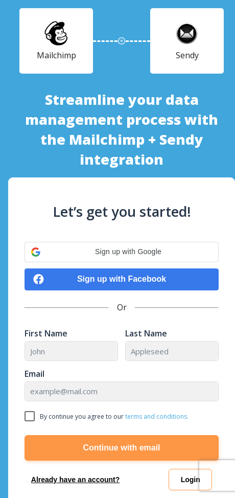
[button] (122, 252)
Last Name (146, 333)
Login (190, 480)
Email (34, 374)
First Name (46, 333)
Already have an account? (75, 480)
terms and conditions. (157, 416)
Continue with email (121, 447)
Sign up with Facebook (99, 279)
